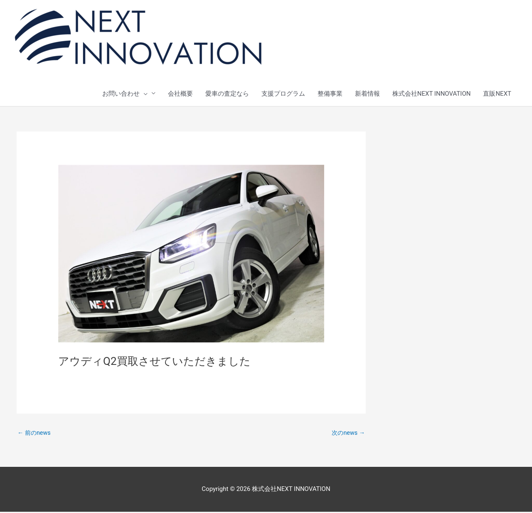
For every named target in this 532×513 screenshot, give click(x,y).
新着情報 (367, 94)
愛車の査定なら (227, 94)
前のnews (34, 433)
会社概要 (180, 94)
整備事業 (330, 94)
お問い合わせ (125, 94)
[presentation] (144, 94)
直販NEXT (497, 94)
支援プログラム (283, 94)
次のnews (347, 433)
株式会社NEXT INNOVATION (431, 94)
